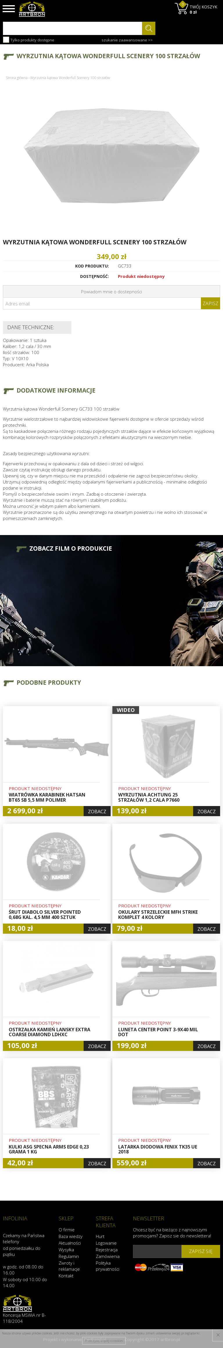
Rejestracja (107, 1249)
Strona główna (17, 77)
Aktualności (70, 1243)
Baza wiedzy (70, 1236)
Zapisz (210, 303)
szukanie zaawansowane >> (127, 40)
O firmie (67, 1229)
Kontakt (66, 1275)
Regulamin (69, 1256)
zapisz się (201, 1251)
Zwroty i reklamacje (69, 1266)
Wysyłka (66, 1249)
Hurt (100, 1236)
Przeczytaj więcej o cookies (104, 1340)
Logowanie (106, 1243)
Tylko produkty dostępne (28, 39)
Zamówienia (108, 1256)
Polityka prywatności (107, 1266)
